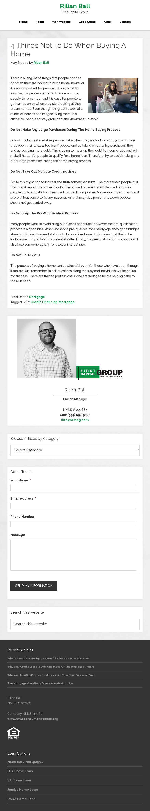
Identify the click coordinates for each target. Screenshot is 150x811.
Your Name (20, 480)
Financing (49, 302)
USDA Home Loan (21, 798)
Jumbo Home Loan (22, 789)
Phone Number (22, 517)
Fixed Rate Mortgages (25, 761)
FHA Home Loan (20, 770)
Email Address (23, 498)
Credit (36, 302)
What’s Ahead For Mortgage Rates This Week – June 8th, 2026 (48, 657)
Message (17, 535)
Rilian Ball (75, 6)
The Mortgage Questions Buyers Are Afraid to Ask (40, 682)
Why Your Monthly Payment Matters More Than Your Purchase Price (51, 674)
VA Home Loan (19, 780)
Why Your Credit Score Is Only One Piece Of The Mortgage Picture (50, 665)
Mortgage (37, 297)
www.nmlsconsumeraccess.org (32, 718)
